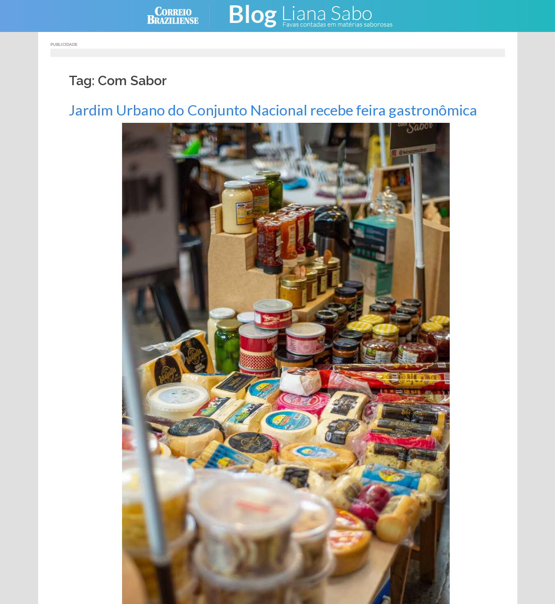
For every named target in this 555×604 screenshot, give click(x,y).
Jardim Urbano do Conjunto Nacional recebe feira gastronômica (273, 110)
